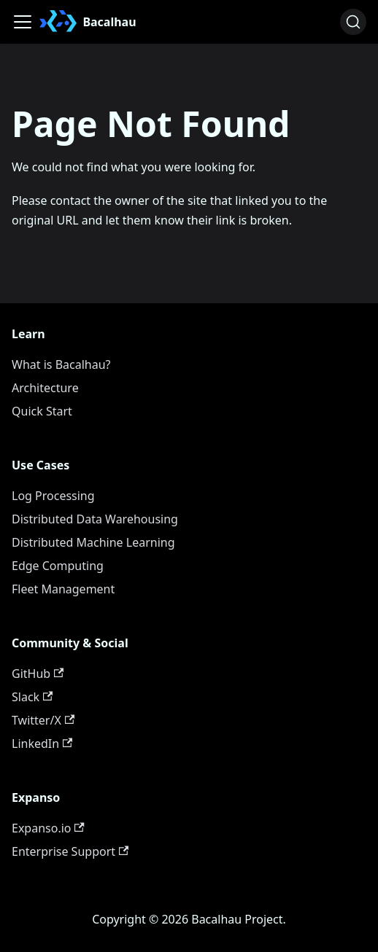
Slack (32, 697)
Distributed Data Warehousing (95, 519)
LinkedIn (42, 744)
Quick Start (42, 411)
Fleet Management (63, 589)
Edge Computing (58, 566)
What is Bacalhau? (61, 364)
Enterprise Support (70, 851)
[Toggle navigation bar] (23, 22)
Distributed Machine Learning (93, 542)
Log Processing (53, 496)
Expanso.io (48, 828)
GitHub (37, 674)
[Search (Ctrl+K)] (353, 22)
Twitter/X (43, 720)
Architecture (45, 388)
